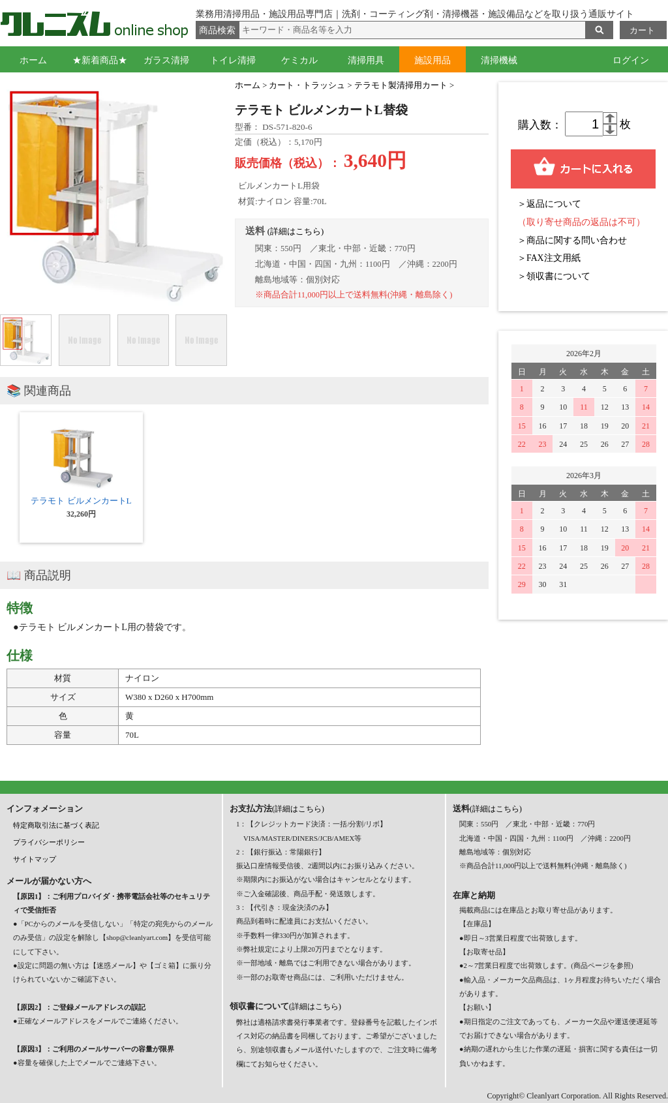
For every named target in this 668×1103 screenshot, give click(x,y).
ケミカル (299, 60)
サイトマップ (34, 859)
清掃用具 (366, 60)
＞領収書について (553, 276)
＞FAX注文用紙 (549, 258)
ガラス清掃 (166, 60)
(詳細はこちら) (295, 231)
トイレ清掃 (233, 60)
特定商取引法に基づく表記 (56, 825)
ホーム (33, 60)
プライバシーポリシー (49, 842)
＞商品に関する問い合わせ (572, 240)
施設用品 (432, 60)
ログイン (631, 60)
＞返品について (549, 204)
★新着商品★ (99, 60)
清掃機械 (499, 60)
